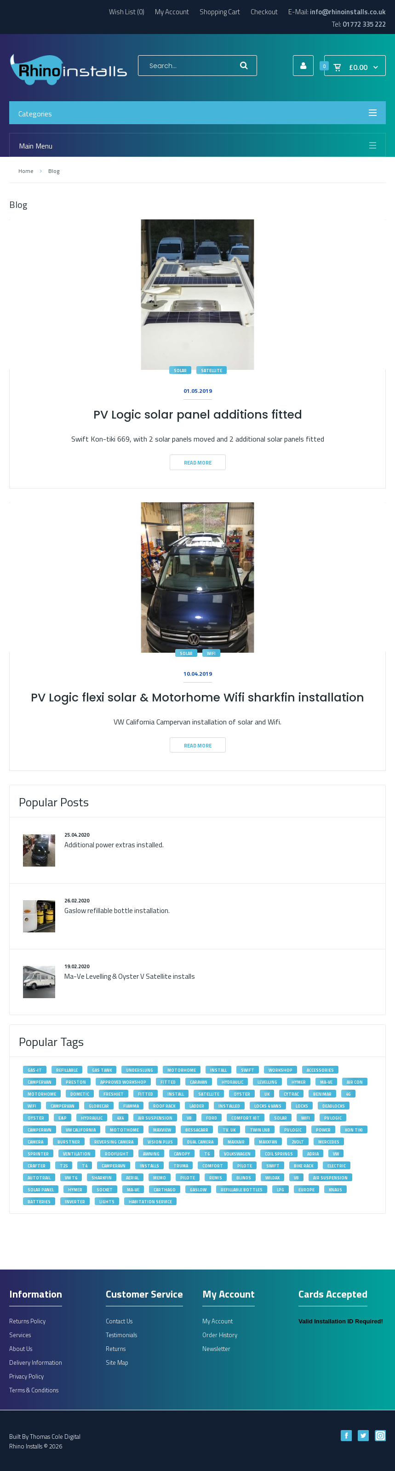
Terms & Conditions (33, 1390)
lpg (280, 1190)
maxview (162, 1130)
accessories (320, 1070)
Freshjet (113, 1094)
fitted (168, 1082)
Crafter (37, 1166)
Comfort (212, 1166)
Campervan (62, 1106)
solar (180, 370)
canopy (182, 1154)
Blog (53, 171)
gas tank (102, 1070)
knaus (335, 1190)
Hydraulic (232, 1082)
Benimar (322, 1094)
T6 (207, 1154)
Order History (219, 1334)
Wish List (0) (126, 11)
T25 (64, 1166)
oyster (36, 1118)
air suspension (330, 1178)
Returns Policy (27, 1321)
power (323, 1130)
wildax (272, 1178)
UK (266, 1094)
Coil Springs (279, 1154)
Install (175, 1094)
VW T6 (71, 1178)
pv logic (293, 1130)
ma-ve (133, 1190)
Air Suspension (155, 1118)
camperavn (40, 1130)
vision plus (160, 1142)
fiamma (131, 1106)
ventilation (77, 1154)
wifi (211, 653)
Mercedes (328, 1142)
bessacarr (196, 1130)
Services (20, 1334)
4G (348, 1094)
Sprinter (38, 1154)
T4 (84, 1166)
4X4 (120, 1118)
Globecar (99, 1106)
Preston (76, 1082)
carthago (165, 1190)
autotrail (39, 1178)
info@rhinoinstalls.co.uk (348, 11)
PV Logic (333, 1118)
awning (151, 1154)
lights (106, 1202)
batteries (39, 1202)
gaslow (198, 1190)
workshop (280, 1070)
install (218, 1070)
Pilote (244, 1166)
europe (306, 1190)
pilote (187, 1178)
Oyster (242, 1094)
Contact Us (119, 1321)
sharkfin (102, 1178)
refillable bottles (242, 1190)
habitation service (150, 1202)
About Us (20, 1348)
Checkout (264, 11)
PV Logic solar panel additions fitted (197, 415)
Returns (116, 1348)
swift (247, 1070)
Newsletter (216, 1348)
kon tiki (354, 1130)
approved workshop (123, 1082)
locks (302, 1106)
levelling (267, 1082)
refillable (67, 1070)
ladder (196, 1106)
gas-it (35, 1070)
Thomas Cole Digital (55, 1436)
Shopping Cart (220, 11)
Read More (198, 462)
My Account (172, 11)
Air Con (355, 1082)
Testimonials (121, 1334)
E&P (62, 1118)
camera (35, 1142)
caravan (198, 1082)
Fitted (145, 1094)
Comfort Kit (245, 1118)
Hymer (299, 1082)
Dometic (79, 1094)
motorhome (181, 1070)
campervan (40, 1082)
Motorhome (42, 1094)
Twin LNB (260, 1130)
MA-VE (326, 1082)
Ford (211, 1118)
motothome (124, 1130)
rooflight (117, 1154)
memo (159, 1178)
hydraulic (92, 1118)
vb (296, 1178)
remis (215, 1178)
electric (336, 1166)
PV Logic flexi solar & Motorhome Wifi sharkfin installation (197, 698)
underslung (139, 1070)
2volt (298, 1142)
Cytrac (291, 1094)
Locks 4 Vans (267, 1106)
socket (105, 1190)
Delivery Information (35, 1362)
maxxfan (268, 1142)
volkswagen (237, 1154)
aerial (132, 1178)
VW (336, 1154)
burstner (68, 1142)
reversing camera (113, 1142)
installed (229, 1106)
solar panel (41, 1190)
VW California (81, 1130)
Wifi (32, 1106)
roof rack (164, 1106)
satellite (211, 370)
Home (25, 171)
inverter (75, 1202)
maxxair (236, 1142)
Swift (273, 1166)
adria (313, 1154)
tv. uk (229, 1130)
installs (149, 1166)
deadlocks (333, 1106)
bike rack (303, 1166)
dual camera (200, 1142)
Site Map (117, 1362)
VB (189, 1118)
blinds (243, 1178)
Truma (180, 1166)
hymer (75, 1190)
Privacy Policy (26, 1376)
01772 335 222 (364, 24)
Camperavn (114, 1166)
